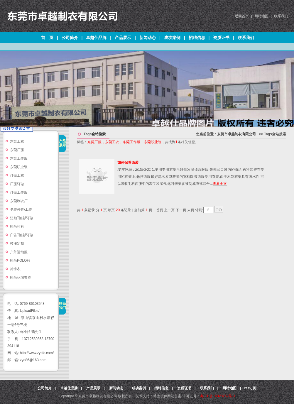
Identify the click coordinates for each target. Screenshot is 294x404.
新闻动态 (147, 37)
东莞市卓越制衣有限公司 (236, 134)
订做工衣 (17, 175)
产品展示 (123, 37)
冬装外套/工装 (21, 209)
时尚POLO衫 (20, 260)
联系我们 (281, 16)
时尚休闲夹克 (20, 277)
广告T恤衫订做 (21, 235)
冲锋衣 (15, 269)
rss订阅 (250, 388)
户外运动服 (19, 252)
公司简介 (70, 37)
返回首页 (242, 16)
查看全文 (220, 184)
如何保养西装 (127, 162)
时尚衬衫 (17, 226)
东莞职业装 (20, 167)
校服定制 (17, 243)
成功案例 (172, 37)
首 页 (47, 37)
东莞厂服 (17, 150)
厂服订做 (17, 184)
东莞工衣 (17, 141)
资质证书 (221, 37)
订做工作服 (19, 192)
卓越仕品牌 (96, 37)
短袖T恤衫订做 (21, 218)
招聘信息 (197, 37)
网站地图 (261, 16)
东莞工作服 (19, 158)
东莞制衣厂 (19, 201)
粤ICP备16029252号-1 (217, 396)
